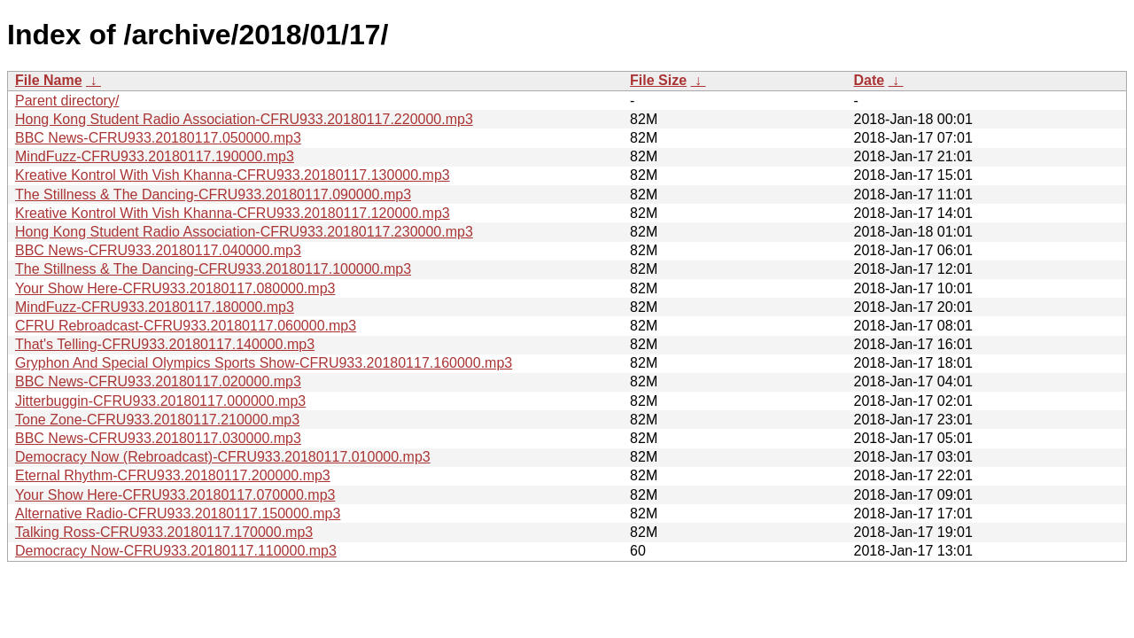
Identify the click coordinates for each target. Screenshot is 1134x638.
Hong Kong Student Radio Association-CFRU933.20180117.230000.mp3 (244, 231)
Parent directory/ (67, 100)
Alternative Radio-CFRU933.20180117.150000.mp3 (177, 513)
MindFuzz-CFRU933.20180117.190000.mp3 (154, 156)
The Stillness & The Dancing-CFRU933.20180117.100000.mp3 (213, 268)
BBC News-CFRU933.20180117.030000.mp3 (158, 438)
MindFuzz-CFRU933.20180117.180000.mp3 (154, 307)
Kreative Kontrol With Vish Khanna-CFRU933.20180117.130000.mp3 (232, 175)
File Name (48, 80)
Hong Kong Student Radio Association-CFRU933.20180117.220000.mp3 (244, 119)
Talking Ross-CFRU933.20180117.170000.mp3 (164, 532)
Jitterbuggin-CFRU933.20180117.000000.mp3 (160, 400)
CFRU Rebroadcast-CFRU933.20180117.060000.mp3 (185, 325)
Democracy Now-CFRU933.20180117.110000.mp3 (176, 550)
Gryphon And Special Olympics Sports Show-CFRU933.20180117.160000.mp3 (263, 362)
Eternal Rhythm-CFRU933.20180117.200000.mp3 (172, 475)
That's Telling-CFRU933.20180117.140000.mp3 (165, 344)
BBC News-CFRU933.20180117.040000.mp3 (158, 250)
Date (868, 80)
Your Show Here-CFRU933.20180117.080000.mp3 (175, 288)
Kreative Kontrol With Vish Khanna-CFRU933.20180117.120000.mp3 (232, 213)
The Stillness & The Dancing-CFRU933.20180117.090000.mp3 (213, 194)
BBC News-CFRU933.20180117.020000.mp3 (158, 381)
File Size (658, 80)
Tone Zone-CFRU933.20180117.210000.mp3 (157, 419)
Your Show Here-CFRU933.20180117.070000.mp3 (175, 494)
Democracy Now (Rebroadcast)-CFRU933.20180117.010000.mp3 (223, 456)
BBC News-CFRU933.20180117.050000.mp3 (158, 137)
